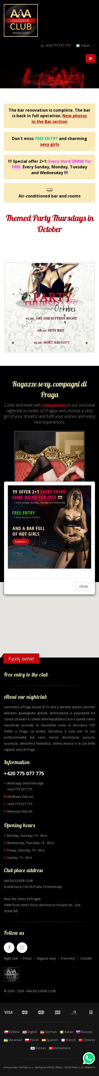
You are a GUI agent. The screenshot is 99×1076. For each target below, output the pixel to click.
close (83, 586)
